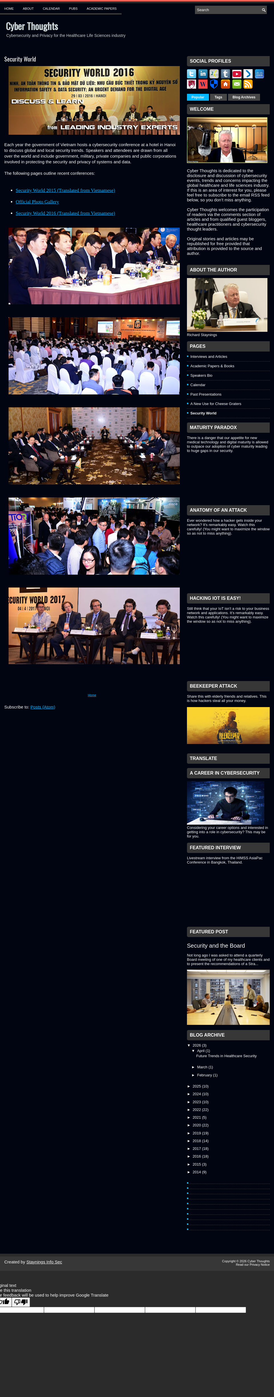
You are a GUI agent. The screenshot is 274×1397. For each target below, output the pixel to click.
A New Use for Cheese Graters (215, 404)
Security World (20, 59)
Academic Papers (102, 8)
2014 (197, 1172)
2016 (197, 1156)
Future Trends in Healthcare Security (226, 1056)
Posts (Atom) (43, 707)
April (201, 1051)
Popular (198, 97)
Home (9, 8)
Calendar (51, 8)
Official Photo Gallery (37, 202)
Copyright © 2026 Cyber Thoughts (246, 1261)
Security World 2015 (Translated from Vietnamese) (65, 190)
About (28, 8)
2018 (197, 1141)
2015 (197, 1164)
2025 (197, 1086)
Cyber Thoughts (32, 26)
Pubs (73, 8)
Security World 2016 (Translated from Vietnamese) (65, 213)
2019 (197, 1133)
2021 (197, 1117)
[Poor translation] (21, 1302)
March (203, 1067)
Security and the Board (216, 945)
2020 (197, 1125)
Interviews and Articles (208, 356)
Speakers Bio (201, 375)
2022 (197, 1110)
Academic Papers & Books (212, 366)
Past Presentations (205, 394)
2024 (197, 1094)
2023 (197, 1102)
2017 (197, 1148)
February (205, 1075)
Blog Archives (244, 97)
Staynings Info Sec (44, 1261)
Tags (218, 97)
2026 (197, 1045)
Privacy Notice (260, 1264)
